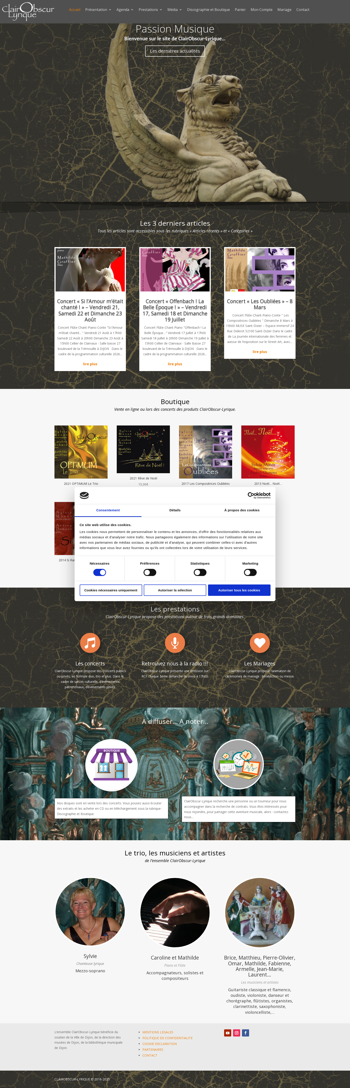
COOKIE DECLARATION (159, 1044)
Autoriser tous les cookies (239, 590)
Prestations (148, 10)
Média (172, 10)
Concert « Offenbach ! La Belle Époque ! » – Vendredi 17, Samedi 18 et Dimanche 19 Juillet (175, 310)
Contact (302, 10)
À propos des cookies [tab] (242, 510)
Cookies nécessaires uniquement (111, 590)
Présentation (96, 10)
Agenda (123, 10)
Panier (240, 10)
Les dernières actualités (175, 51)
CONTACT (149, 1055)
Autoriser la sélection (175, 590)
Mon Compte (262, 10)
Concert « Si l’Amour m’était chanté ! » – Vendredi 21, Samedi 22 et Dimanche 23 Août (90, 310)
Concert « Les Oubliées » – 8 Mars (260, 304)
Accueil (74, 10)
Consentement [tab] (108, 510)
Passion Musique (175, 28)
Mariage (284, 10)
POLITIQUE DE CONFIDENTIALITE (167, 1038)
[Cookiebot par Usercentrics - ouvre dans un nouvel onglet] (251, 495)
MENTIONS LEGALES (157, 1032)
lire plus (90, 363)
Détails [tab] (175, 510)
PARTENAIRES (152, 1049)
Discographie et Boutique (208, 10)
